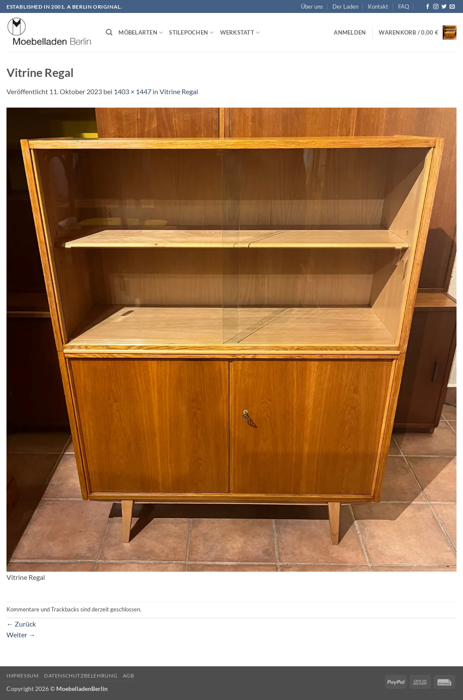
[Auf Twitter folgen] (444, 7)
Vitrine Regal (179, 91)
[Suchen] (109, 32)
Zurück (21, 624)
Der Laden (345, 6)
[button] (350, 32)
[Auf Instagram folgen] (435, 7)
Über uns (312, 6)
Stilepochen (191, 33)
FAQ (403, 6)
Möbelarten (140, 33)
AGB (128, 675)
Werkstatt (240, 33)
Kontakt (378, 6)
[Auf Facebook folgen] (427, 7)
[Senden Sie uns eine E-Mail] (452, 7)
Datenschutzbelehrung (80, 675)
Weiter (20, 634)
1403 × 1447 (132, 91)
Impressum (22, 675)
